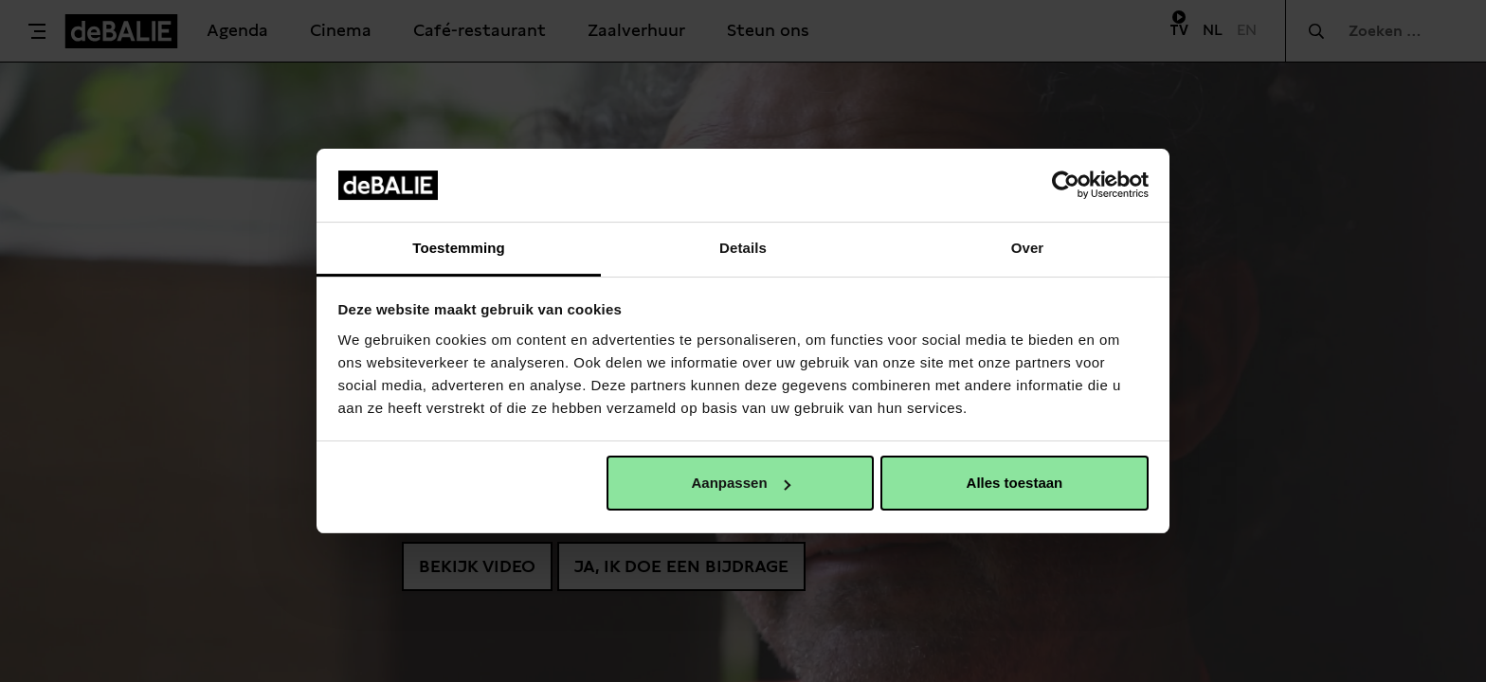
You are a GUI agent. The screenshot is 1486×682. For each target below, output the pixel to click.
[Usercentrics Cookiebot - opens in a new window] (1066, 184)
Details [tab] (743, 248)
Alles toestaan (1015, 483)
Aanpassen (741, 483)
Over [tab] (1027, 248)
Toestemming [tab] (458, 248)
